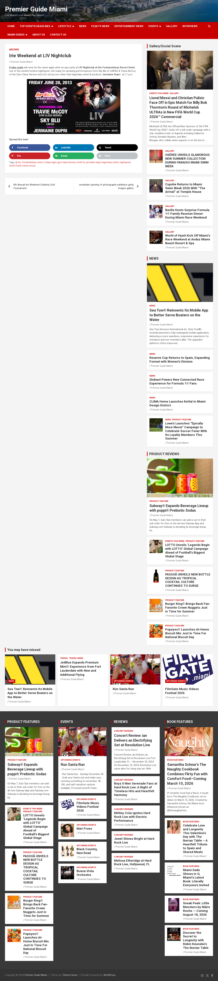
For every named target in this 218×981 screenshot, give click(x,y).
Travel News (76, 658)
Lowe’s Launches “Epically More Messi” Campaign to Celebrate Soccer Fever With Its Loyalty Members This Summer (186, 430)
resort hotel (15, 165)
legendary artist (110, 162)
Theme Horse (69, 975)
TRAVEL (64, 658)
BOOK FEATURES (180, 722)
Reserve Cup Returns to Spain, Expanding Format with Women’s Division (179, 359)
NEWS (82, 26)
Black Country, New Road (87, 851)
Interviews (190, 26)
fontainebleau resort (33, 162)
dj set (18, 162)
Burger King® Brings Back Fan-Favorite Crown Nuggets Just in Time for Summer (187, 607)
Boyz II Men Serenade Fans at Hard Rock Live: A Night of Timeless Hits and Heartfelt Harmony (135, 789)
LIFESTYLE (64, 26)
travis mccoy (29, 165)
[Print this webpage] (117, 156)
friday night (50, 162)
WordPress (109, 975)
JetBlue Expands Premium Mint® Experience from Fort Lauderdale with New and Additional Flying (80, 669)
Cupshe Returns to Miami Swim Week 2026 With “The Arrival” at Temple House (185, 188)
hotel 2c (81, 162)
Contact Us (58, 34)
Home (11, 26)
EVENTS (153, 26)
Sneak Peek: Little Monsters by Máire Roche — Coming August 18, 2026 (196, 908)
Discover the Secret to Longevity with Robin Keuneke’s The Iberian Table (196, 940)
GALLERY (171, 26)
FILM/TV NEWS (100, 26)
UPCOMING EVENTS (123, 681)
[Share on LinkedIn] (73, 147)
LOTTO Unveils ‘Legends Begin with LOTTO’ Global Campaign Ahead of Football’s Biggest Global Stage (187, 550)
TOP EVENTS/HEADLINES (35, 26)
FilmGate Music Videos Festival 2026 (182, 691)
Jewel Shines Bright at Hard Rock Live (134, 840)
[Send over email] (73, 156)
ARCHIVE (14, 49)
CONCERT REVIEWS (123, 731)
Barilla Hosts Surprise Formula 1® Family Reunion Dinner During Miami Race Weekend (187, 214)
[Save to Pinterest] (29, 156)
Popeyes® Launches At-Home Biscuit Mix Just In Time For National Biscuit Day (187, 633)
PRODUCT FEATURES (23, 722)
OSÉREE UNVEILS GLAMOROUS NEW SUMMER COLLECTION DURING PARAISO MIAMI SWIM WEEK (187, 160)
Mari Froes (84, 828)
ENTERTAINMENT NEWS (128, 26)
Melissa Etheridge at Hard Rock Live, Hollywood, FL (132, 862)
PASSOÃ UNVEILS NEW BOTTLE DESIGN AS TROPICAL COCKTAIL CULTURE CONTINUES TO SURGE (187, 580)
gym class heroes (66, 162)
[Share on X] (117, 147)
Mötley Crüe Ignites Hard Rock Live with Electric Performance (132, 817)
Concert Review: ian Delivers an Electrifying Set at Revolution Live (133, 740)
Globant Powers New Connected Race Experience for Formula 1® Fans (176, 381)
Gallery (174, 93)
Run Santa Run (123, 689)
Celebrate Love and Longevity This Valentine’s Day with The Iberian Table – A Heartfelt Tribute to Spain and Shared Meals (195, 838)
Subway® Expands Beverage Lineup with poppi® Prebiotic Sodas (26, 769)
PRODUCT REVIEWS (164, 454)
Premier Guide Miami (36, 9)
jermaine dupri (93, 162)
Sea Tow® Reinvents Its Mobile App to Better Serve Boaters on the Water (178, 315)
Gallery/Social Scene (165, 46)
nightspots (125, 162)
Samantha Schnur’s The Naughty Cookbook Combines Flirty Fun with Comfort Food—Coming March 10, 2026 (187, 774)
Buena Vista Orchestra (85, 873)
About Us (38, 34)
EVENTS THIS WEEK (159, 93)
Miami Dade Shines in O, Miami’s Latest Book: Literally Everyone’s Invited (196, 877)
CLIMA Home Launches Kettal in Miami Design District (177, 403)
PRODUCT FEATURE (181, 419)
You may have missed (23, 650)
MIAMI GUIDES (16, 34)
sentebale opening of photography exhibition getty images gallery (106, 186)
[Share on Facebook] (29, 147)
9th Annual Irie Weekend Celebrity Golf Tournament (34, 186)
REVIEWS (121, 722)
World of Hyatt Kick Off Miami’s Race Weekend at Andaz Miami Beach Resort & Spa (187, 239)
